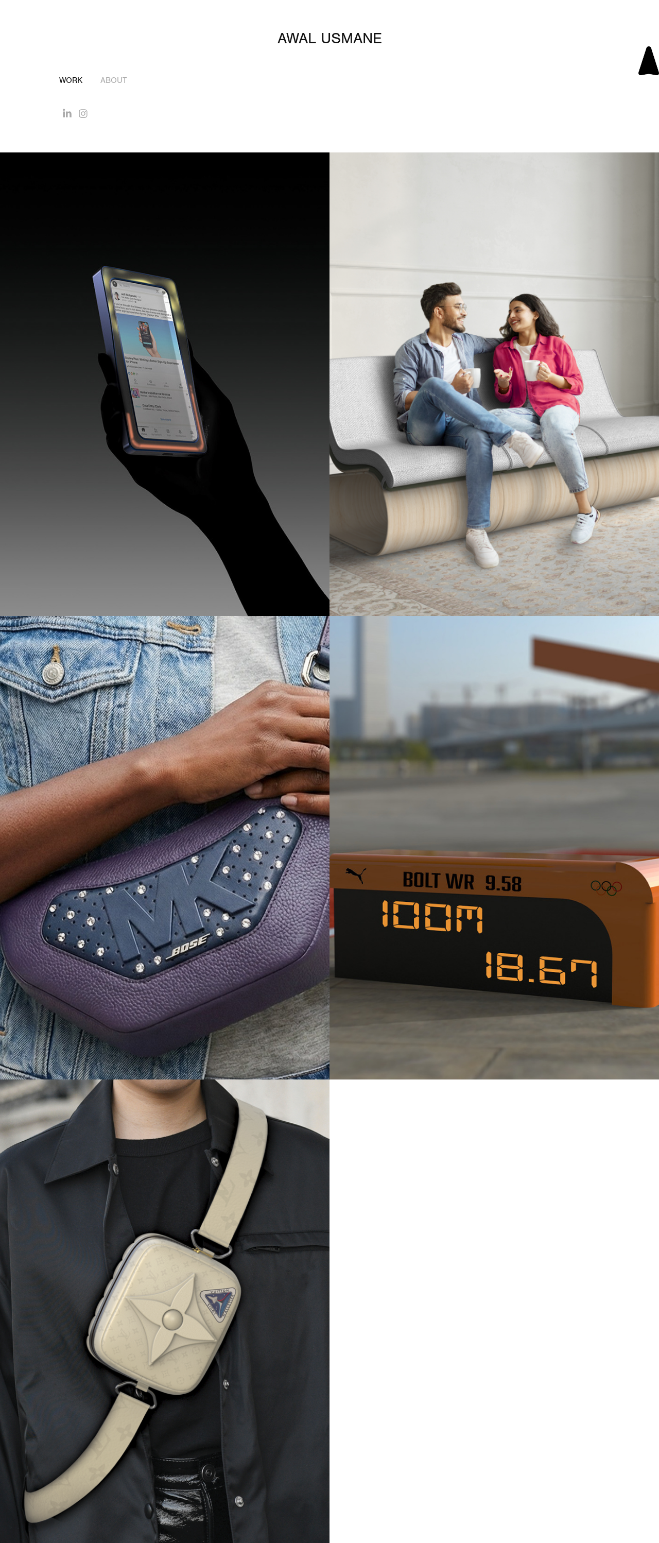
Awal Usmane (330, 38)
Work (70, 80)
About (113, 80)
